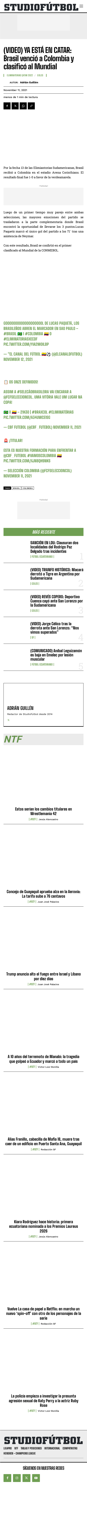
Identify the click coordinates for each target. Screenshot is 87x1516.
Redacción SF (48, 1149)
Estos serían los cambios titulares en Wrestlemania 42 (43, 811)
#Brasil (10, 333)
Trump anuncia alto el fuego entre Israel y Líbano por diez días (43, 976)
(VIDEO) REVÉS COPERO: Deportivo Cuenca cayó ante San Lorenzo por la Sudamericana (56, 600)
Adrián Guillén (29, 82)
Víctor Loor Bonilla (48, 1067)
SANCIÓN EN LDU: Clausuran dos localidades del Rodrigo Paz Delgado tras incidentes (54, 546)
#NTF (33, 819)
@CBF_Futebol (15, 455)
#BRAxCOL (40, 412)
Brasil (16, 488)
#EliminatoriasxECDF (20, 339)
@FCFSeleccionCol (18, 397)
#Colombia (34, 333)
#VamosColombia (41, 455)
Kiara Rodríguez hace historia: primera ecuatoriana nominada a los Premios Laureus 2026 (43, 1226)
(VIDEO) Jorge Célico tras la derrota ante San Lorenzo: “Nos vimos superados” (54, 627)
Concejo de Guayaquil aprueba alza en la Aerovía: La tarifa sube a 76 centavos (43, 894)
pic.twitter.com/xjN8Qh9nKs (27, 460)
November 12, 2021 (18, 359)
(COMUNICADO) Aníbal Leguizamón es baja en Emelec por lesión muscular (56, 654)
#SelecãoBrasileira (33, 391)
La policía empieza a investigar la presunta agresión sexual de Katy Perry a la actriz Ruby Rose (43, 1401)
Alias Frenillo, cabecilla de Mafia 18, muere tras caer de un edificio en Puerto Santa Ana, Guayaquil (43, 1141)
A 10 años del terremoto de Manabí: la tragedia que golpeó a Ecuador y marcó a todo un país (43, 1058)
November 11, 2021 (67, 427)
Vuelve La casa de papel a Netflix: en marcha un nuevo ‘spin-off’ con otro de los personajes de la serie (43, 1313)
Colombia (28, 488)
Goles (35, 583)
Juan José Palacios (48, 901)
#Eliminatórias (61, 412)
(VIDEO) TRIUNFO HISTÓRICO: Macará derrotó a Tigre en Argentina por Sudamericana (56, 573)
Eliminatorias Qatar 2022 (20, 75)
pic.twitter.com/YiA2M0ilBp (26, 344)
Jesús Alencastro (48, 819)
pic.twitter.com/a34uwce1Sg (27, 417)
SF (33, 637)
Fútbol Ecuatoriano (42, 556)
